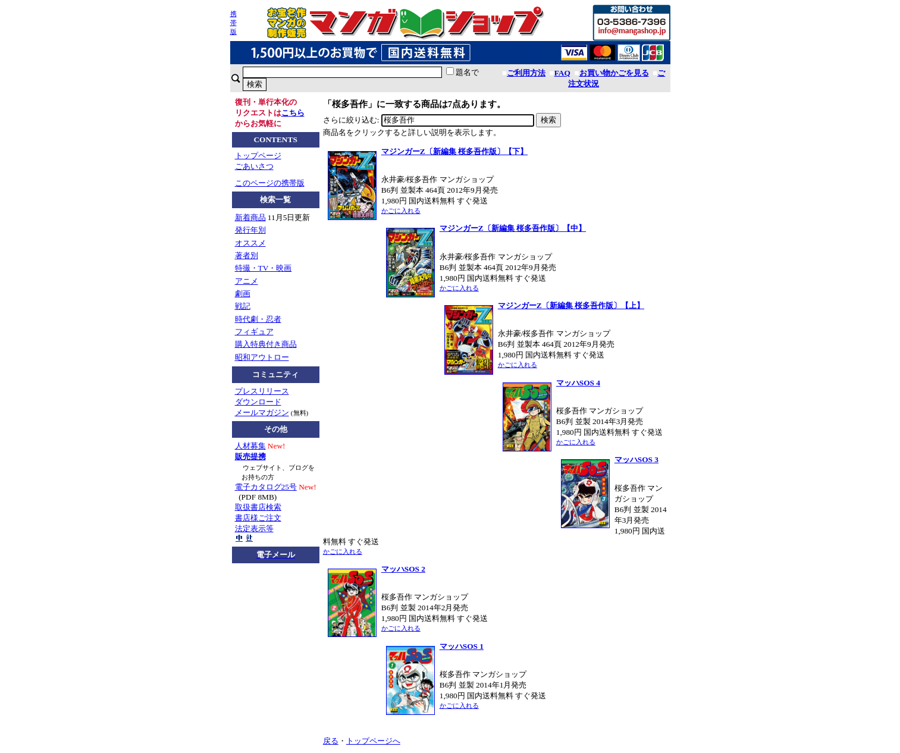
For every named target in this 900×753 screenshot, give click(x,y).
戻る (330, 740)
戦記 (242, 306)
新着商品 (250, 217)
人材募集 (250, 445)
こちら (293, 112)
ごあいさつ (254, 166)
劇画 (242, 293)
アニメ (246, 281)
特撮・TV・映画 (263, 267)
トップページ (258, 155)
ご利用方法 (526, 72)
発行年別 (250, 229)
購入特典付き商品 (266, 344)
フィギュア (254, 331)
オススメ (250, 243)
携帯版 (233, 22)
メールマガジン (262, 412)
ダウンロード (258, 401)
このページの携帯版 (270, 182)
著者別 (246, 255)
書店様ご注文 (258, 517)
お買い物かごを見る (614, 72)
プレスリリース (262, 391)
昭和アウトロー (262, 357)
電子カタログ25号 (266, 486)
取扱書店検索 (258, 507)
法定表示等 (254, 528)
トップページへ (373, 740)
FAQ (562, 72)
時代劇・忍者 (258, 319)
